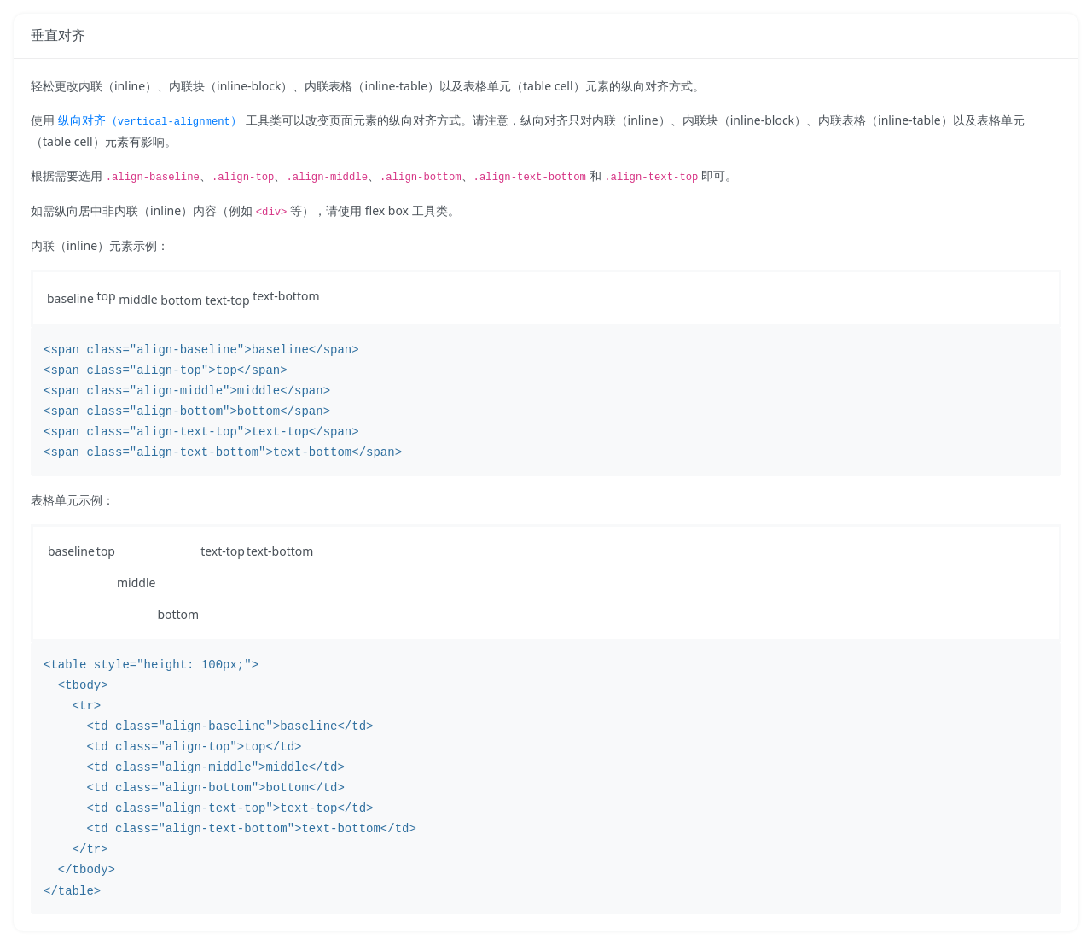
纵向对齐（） (150, 120)
